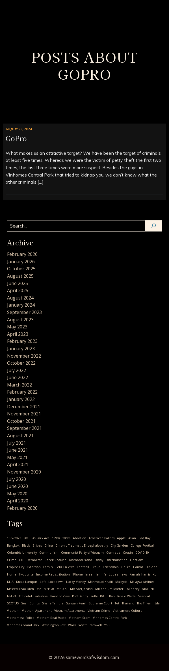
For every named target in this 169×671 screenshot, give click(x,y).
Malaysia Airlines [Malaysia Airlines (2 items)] (142, 582)
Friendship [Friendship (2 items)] (111, 567)
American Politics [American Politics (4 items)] (101, 538)
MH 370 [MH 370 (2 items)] (62, 589)
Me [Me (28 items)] (38, 589)
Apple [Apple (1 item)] (121, 538)
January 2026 (21, 261)
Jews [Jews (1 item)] (124, 574)
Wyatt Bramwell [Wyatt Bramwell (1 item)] (90, 625)
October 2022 (21, 363)
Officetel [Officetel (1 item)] (25, 596)
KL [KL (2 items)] (154, 574)
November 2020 (24, 472)
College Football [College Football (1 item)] (143, 545)
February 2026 (22, 254)
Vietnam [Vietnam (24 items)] (13, 611)
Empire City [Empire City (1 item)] (15, 567)
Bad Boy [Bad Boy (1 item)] (144, 538)
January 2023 (21, 348)
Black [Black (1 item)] (26, 545)
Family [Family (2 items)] (48, 567)
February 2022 (22, 392)
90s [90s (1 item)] (26, 538)
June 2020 (17, 486)
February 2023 (22, 341)
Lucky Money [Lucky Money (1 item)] (76, 582)
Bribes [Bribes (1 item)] (37, 545)
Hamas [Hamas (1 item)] (138, 567)
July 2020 (16, 479)
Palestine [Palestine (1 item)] (41, 596)
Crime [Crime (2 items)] (11, 560)
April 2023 (17, 334)
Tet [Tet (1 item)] (117, 603)
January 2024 (21, 305)
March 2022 (19, 385)
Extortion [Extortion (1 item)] (34, 567)
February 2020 (22, 508)
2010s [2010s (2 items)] (66, 538)
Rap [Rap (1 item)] (112, 596)
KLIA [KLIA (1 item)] (10, 582)
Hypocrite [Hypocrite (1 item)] (26, 574)
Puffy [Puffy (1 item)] (93, 596)
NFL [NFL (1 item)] (153, 589)
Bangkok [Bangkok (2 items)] (13, 545)
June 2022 (17, 377)
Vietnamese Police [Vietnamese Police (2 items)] (20, 618)
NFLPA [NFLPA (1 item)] (11, 596)
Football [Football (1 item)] (83, 567)
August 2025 (20, 276)
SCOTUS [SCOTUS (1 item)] (13, 603)
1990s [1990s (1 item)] (56, 538)
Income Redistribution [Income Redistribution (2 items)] (53, 574)
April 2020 (17, 501)
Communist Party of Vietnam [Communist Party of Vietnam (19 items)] (82, 553)
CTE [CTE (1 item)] (21, 560)
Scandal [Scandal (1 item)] (144, 596)
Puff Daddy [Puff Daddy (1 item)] (80, 596)
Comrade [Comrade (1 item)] (113, 553)
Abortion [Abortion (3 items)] (79, 538)
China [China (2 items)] (48, 545)
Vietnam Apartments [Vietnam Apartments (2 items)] (69, 611)
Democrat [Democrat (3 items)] (34, 560)
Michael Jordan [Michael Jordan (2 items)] (81, 589)
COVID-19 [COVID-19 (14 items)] (142, 553)
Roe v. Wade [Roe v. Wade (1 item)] (126, 596)
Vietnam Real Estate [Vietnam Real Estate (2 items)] (51, 618)
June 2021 (17, 450)
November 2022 (24, 356)
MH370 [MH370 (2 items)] (49, 589)
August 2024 (20, 298)
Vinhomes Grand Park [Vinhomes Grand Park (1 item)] (23, 625)
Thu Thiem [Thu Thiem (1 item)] (144, 603)
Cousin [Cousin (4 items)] (128, 553)
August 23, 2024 (19, 128)
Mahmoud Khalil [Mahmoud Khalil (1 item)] (100, 582)
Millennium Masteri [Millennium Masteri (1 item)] (109, 589)
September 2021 (24, 428)
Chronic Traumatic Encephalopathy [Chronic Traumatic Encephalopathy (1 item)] (81, 545)
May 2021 (17, 457)
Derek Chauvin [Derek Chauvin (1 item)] (55, 560)
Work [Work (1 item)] (72, 625)
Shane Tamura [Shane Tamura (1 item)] (53, 603)
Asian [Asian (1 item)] (132, 538)
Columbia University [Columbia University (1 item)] (22, 553)
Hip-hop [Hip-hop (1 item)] (151, 567)
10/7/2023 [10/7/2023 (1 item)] (14, 538)
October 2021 (21, 421)
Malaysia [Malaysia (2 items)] (121, 582)
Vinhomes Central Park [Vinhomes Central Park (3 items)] (110, 618)
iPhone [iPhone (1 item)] (77, 574)
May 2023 (17, 327)
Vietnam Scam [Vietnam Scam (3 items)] (79, 618)
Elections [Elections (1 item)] (136, 560)
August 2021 (20, 435)
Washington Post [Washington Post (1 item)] (54, 625)
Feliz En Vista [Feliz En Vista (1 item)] (64, 567)
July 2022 (16, 370)
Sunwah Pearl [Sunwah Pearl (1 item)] (76, 603)
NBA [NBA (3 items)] (145, 589)
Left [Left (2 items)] (43, 582)
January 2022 (21, 399)
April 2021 (17, 464)
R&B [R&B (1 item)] (103, 596)
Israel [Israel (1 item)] (89, 574)
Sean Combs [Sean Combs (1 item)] (30, 603)
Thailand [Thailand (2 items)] (128, 603)
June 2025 (17, 283)
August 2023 (20, 320)
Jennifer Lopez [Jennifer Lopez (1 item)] (107, 574)
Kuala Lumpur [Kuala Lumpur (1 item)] (26, 582)
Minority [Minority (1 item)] (133, 589)
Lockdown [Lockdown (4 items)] (56, 582)
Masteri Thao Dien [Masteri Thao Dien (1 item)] (20, 589)
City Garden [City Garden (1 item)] (119, 545)
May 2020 (17, 493)
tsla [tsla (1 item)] (157, 603)
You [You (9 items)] (107, 625)
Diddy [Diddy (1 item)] (99, 560)
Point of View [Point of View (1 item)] (60, 596)
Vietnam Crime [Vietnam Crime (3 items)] (99, 611)
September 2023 (24, 312)
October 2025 (21, 269)
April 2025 (17, 290)
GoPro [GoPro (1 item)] (126, 567)
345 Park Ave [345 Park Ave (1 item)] (40, 538)
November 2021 (24, 414)
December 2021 (23, 407)
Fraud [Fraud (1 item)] (96, 567)
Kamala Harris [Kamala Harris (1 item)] (139, 574)
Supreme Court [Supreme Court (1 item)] (100, 603)
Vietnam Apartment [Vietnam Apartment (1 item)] (37, 611)
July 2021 (16, 443)
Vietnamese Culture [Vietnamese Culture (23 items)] (127, 611)
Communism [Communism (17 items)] (48, 553)
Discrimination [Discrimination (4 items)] (116, 560)
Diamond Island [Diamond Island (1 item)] (80, 560)
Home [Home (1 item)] (11, 574)
